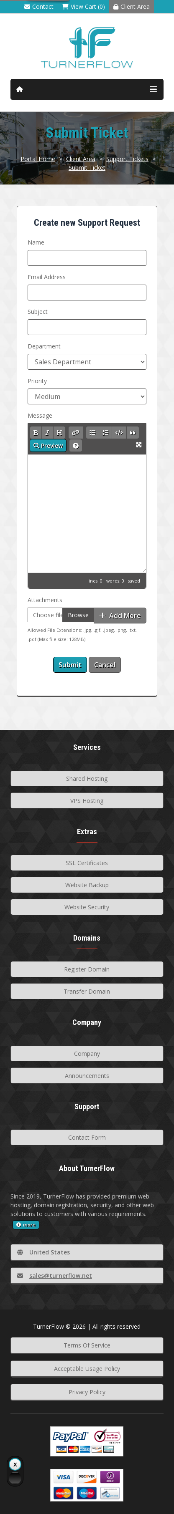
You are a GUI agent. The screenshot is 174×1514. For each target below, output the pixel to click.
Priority (37, 381)
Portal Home (37, 159)
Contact (39, 6)
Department (44, 346)
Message (40, 415)
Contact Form (87, 1137)
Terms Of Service (87, 1345)
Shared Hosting (86, 778)
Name (36, 242)
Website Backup (87, 885)
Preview (48, 445)
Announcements (87, 1076)
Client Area (131, 6)
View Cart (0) (83, 6)
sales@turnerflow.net (54, 1275)
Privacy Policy (87, 1392)
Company (87, 1053)
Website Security (86, 907)
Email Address (47, 277)
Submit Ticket (87, 168)
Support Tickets (127, 159)
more (26, 1224)
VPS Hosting (86, 801)
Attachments (45, 600)
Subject (38, 311)
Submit (70, 664)
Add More (120, 615)
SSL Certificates (87, 863)
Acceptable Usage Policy (87, 1369)
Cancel (104, 664)
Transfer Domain (87, 991)
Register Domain (87, 969)
